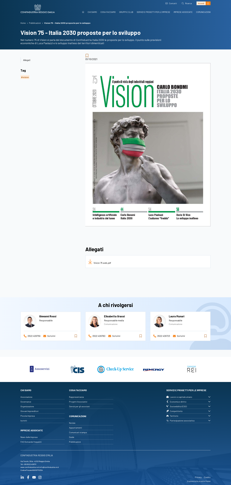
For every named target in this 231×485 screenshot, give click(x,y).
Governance (25, 401)
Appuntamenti (75, 427)
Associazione (26, 397)
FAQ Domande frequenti (31, 442)
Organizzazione (27, 406)
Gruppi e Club (126, 12)
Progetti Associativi (78, 401)
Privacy (198, 477)
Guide (71, 437)
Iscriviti (23, 420)
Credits (207, 477)
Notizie (72, 423)
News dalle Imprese (29, 437)
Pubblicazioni (75, 442)
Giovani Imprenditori (29, 411)
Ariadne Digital (205, 481)
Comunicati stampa (78, 432)
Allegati (26, 60)
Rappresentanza (76, 397)
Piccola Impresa (27, 416)
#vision (25, 77)
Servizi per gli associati (79, 406)
